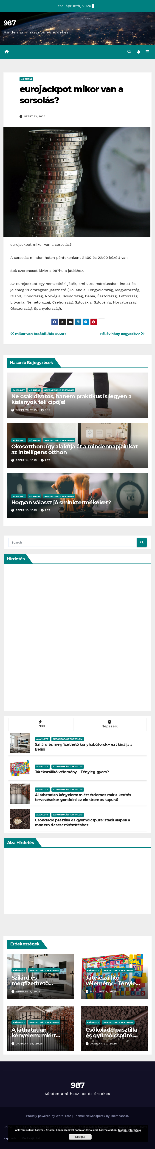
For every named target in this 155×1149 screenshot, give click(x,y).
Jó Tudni (26, 79)
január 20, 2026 (103, 1043)
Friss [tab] (40, 724)
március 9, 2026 (103, 991)
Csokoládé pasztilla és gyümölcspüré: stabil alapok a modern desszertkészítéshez (82, 822)
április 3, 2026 (28, 991)
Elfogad (80, 1136)
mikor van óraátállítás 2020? (38, 334)
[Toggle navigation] (147, 52)
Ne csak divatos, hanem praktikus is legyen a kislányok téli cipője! (71, 399)
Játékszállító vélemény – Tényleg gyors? (72, 772)
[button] (129, 52)
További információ (129, 1130)
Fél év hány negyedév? (122, 334)
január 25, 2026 (29, 1043)
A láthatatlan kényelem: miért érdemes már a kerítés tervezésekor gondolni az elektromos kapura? (83, 797)
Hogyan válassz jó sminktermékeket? (61, 502)
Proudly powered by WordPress (49, 1116)
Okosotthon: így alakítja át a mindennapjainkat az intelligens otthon (74, 449)
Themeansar (119, 1116)
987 (9, 23)
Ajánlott (19, 390)
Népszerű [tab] (109, 724)
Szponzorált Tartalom (59, 390)
